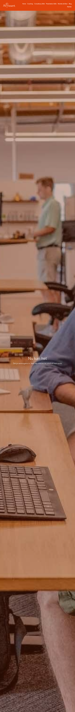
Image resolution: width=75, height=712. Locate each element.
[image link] (9, 5)
